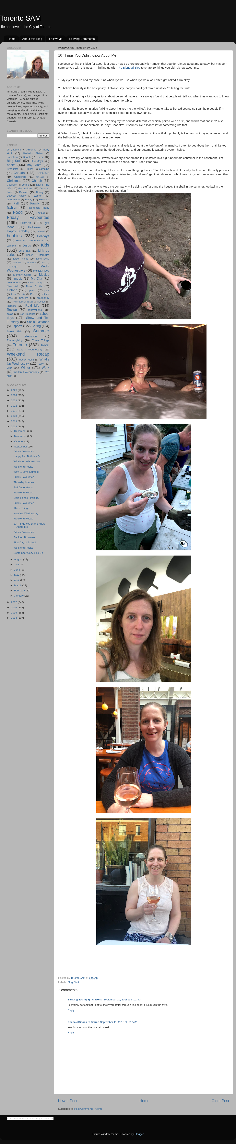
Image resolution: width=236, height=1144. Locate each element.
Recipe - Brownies (24, 537)
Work (45, 367)
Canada (19, 173)
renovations (35, 309)
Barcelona (12, 157)
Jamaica (11, 245)
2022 (14, 405)
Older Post (220, 1101)
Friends (25, 223)
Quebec (41, 301)
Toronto (20, 344)
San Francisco (27, 314)
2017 (14, 602)
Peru (13, 294)
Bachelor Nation (33, 153)
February (20, 590)
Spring (36, 326)
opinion (32, 290)
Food (18, 212)
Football (40, 213)
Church (37, 180)
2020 (14, 416)
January (19, 595)
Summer (41, 330)
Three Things (40, 340)
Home (12, 38)
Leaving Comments (82, 38)
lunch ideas (42, 258)
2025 (14, 390)
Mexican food (41, 270)
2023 (14, 400)
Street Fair (14, 331)
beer (40, 157)
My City (36, 278)
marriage (12, 266)
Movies (44, 274)
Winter (25, 367)
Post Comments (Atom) (88, 1108)
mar (43, 262)
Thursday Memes (24, 482)
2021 (14, 410)
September (21, 446)
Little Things (20, 258)
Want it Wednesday (29, 349)
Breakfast (12, 168)
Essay (28, 199)
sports (18, 326)
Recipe (12, 309)
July (17, 564)
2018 (14, 426)
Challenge (20, 176)
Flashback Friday (38, 207)
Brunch (29, 169)
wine (9, 367)
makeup (31, 262)
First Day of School (25, 542)
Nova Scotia (34, 286)
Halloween (34, 227)
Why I (42, 363)
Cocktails (12, 184)
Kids (45, 245)
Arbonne (31, 149)
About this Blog (32, 38)
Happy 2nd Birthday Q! (27, 456)
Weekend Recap (28, 354)
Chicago (40, 177)
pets (23, 294)
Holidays (43, 236)
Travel (45, 345)
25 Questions (14, 149)
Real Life (32, 305)
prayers (23, 297)
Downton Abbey (16, 195)
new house (13, 282)
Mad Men (17, 262)
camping (44, 168)
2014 (14, 617)
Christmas (14, 180)
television (30, 336)
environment (13, 199)
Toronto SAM (20, 18)
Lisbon (29, 255)
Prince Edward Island (23, 302)
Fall (16, 203)
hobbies (14, 235)
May (17, 574)
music (18, 278)
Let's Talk (24, 250)
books (11, 165)
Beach (26, 157)
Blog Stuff (73, 982)
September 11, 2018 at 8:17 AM (118, 1022)
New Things (35, 282)
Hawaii (41, 231)
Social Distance (38, 322)
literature (44, 254)
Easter (38, 195)
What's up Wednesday (27, 461)
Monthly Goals (22, 274)
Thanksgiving (15, 340)
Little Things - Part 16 (26, 497)
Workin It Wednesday (26, 372)
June (17, 569)
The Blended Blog (128, 67)
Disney (39, 192)
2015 (14, 612)
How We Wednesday (29, 240)
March (18, 585)
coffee (25, 184)
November (20, 436)
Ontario (12, 290)
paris (46, 290)
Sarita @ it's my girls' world (85, 999)
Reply (71, 1010)
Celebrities (43, 173)
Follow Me (55, 38)
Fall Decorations (23, 487)
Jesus (27, 245)
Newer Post (67, 1101)
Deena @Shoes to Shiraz (83, 1022)
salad (10, 313)
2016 (14, 607)
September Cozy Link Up (28, 552)
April (17, 580)
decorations (25, 188)
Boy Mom (34, 165)
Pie (32, 294)
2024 (14, 395)
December (20, 431)
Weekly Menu (26, 359)
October (19, 441)
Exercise (44, 199)
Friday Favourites (28, 217)
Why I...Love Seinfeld (26, 471)
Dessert (23, 192)
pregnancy (43, 297)
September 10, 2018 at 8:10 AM (122, 999)
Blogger (139, 1134)
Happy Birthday (18, 231)
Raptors (11, 305)
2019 (14, 421)
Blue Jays (36, 161)
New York (13, 286)
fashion (12, 207)
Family (35, 203)
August (18, 559)
